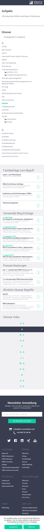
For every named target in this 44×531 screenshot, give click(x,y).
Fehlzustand (11, 119)
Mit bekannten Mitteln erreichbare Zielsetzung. (21, 16)
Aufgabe (5, 103)
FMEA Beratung (7, 459)
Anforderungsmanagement (12, 78)
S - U (22, 380)
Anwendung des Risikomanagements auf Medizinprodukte (17, 83)
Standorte (25, 513)
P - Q (22, 369)
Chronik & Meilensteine (29, 508)
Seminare (25, 486)
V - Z (22, 386)
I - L (22, 357)
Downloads (26, 467)
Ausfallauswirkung (8, 140)
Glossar (24, 462)
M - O (22, 363)
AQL (3, 97)
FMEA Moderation (8, 456)
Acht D (4, 53)
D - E (22, 340)
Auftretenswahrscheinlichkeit (12, 113)
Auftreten (5, 110)
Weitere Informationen (22, 524)
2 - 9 (22, 323)
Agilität (4, 60)
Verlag (24, 456)
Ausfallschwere (7, 147)
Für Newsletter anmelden (22, 421)
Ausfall (9, 122)
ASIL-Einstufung (7, 100)
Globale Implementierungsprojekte (10, 466)
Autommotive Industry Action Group (15, 153)
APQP (4, 90)
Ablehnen (31, 527)
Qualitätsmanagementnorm (17, 75)
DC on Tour (25, 497)
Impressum (5, 480)
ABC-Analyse (6, 50)
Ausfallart (5, 137)
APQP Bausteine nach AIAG (12, 93)
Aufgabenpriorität (8, 107)
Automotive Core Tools (10, 156)
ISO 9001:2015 (12, 72)
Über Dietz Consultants (29, 510)
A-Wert (4, 47)
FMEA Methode (27, 464)
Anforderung (6, 66)
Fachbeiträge (26, 459)
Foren (24, 489)
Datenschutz (6, 483)
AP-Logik (5, 87)
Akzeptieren (13, 527)
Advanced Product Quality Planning (14, 56)
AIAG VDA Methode (9, 63)
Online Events (26, 494)
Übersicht (5, 453)
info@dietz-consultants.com (24, 429)
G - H (22, 352)
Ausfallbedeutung (8, 143)
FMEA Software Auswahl (10, 470)
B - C (22, 334)
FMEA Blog (5, 508)
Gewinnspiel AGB (7, 486)
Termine (25, 483)
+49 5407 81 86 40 (24, 432)
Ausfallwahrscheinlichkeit (11, 150)
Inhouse (24, 492)
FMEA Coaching (7, 462)
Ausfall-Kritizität (7, 133)
